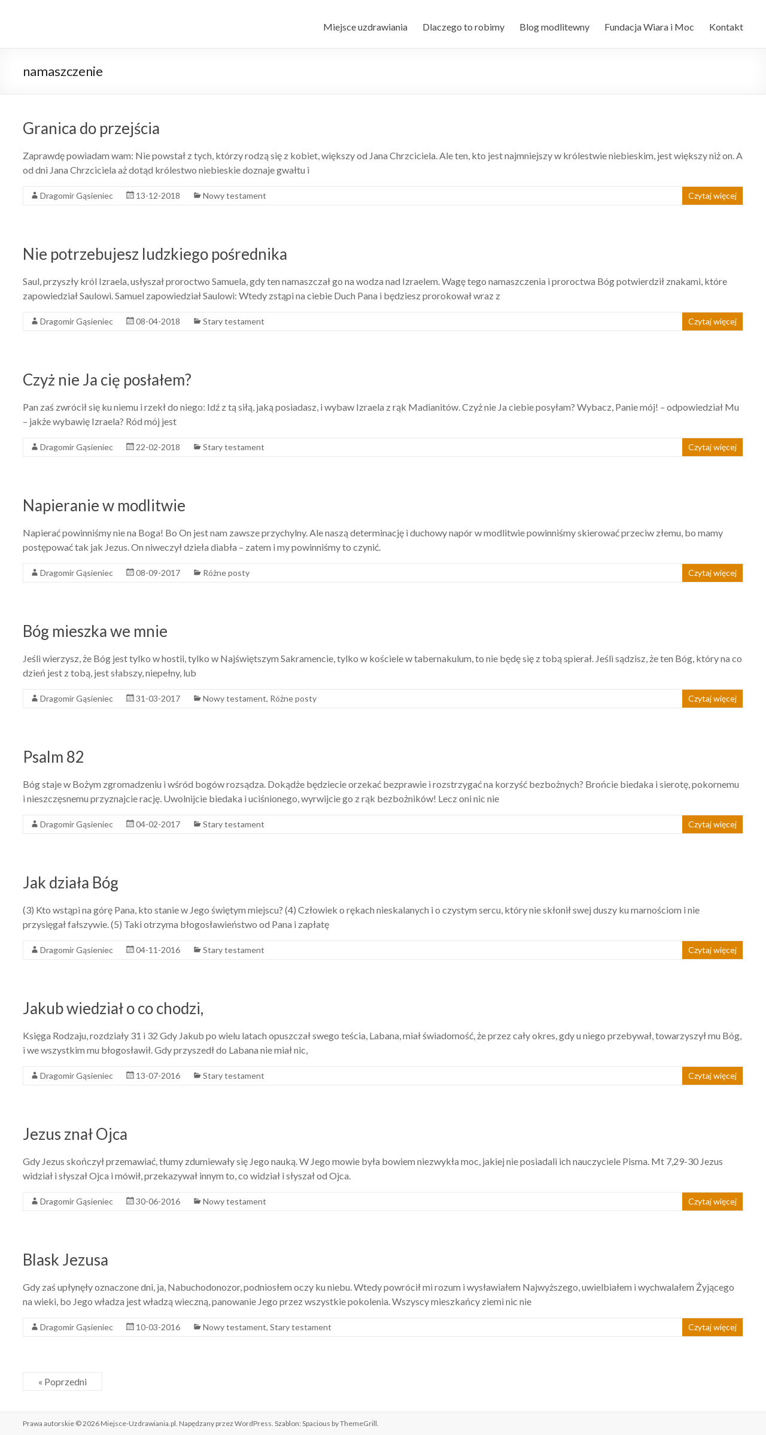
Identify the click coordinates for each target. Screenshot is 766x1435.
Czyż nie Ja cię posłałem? (107, 379)
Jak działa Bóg (70, 882)
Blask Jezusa (65, 1259)
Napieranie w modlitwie (104, 505)
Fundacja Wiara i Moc (649, 26)
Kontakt (726, 26)
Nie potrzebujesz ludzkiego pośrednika (155, 253)
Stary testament (234, 321)
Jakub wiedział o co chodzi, (113, 1008)
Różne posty (226, 573)
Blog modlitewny (554, 26)
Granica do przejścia (91, 128)
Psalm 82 (53, 756)
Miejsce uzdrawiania (365, 26)
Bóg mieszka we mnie (95, 631)
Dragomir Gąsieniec (76, 195)
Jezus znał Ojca (75, 1133)
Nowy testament (234, 195)
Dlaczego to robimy (463, 26)
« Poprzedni (62, 1381)
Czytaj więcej (712, 195)
